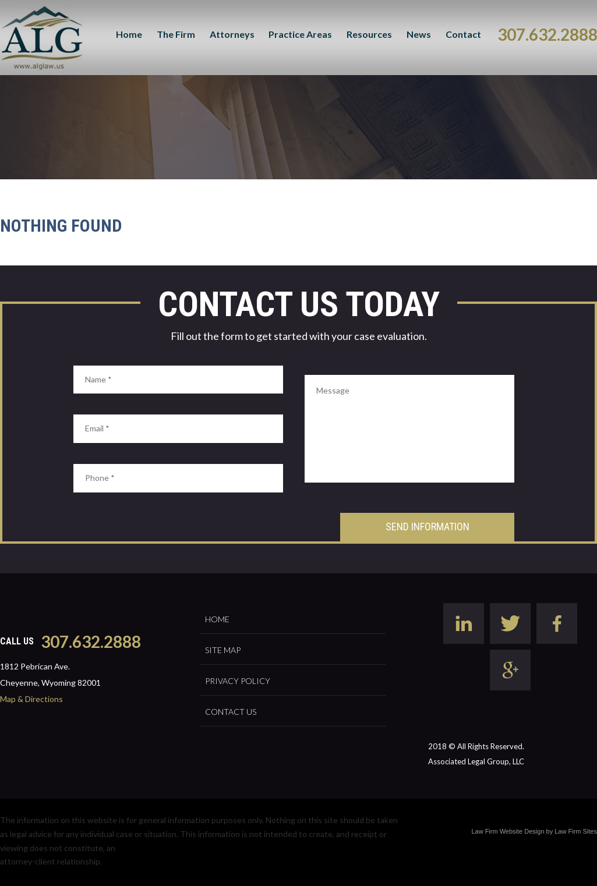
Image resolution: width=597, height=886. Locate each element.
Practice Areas (300, 34)
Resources (369, 34)
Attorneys (232, 34)
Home (129, 34)
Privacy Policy (237, 681)
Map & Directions (31, 699)
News (419, 34)
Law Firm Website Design (507, 831)
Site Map (223, 650)
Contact (463, 34)
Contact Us (230, 712)
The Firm (176, 34)
